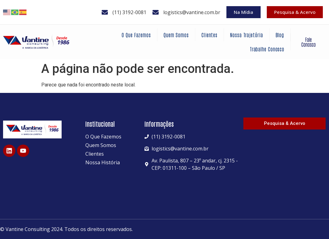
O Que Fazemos (136, 35)
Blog (280, 35)
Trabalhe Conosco (267, 49)
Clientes (209, 35)
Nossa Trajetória (246, 35)
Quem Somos (176, 35)
